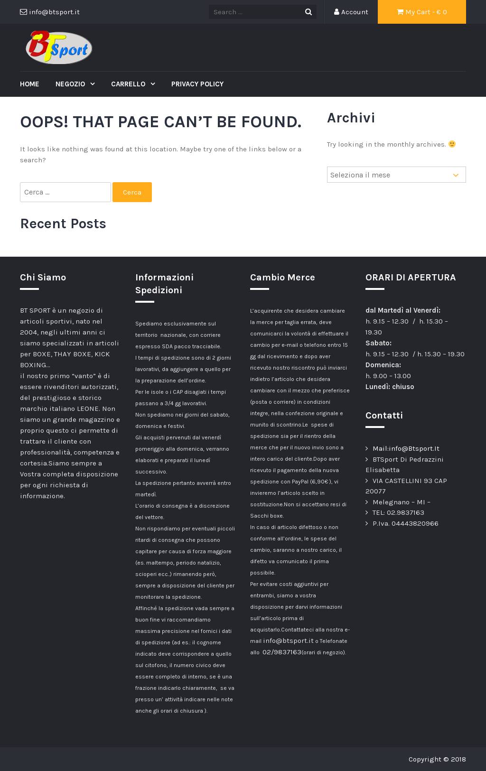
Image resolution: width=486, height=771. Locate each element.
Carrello (129, 84)
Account (351, 12)
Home (29, 84)
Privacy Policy (197, 84)
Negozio (71, 84)
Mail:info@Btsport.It (406, 448)
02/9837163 (281, 652)
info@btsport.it (288, 640)
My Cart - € (422, 12)
